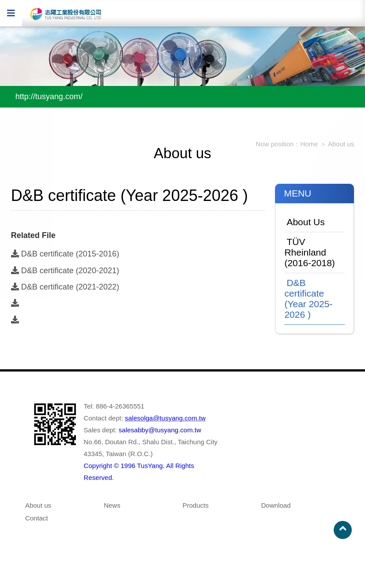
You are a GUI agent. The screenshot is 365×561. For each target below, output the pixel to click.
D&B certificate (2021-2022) (65, 286)
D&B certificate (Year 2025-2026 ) (308, 299)
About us (341, 144)
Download (276, 505)
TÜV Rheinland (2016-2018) (309, 252)
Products (195, 505)
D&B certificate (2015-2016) (65, 253)
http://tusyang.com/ (49, 96)
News (112, 505)
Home (309, 144)
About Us (305, 222)
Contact (36, 518)
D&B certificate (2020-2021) (65, 270)
